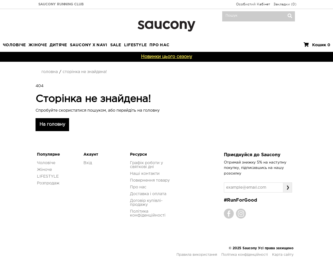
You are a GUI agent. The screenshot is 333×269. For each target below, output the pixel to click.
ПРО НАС (159, 45)
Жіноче (37, 45)
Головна (49, 72)
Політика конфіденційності (244, 254)
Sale (115, 45)
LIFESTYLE (135, 45)
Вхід (87, 163)
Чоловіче (14, 45)
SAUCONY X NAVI (88, 45)
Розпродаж (48, 183)
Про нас (138, 187)
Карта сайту (283, 254)
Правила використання (197, 254)
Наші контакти (145, 173)
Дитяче (58, 45)
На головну (52, 124)
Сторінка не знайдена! (85, 72)
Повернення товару (150, 180)
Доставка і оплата (148, 194)
